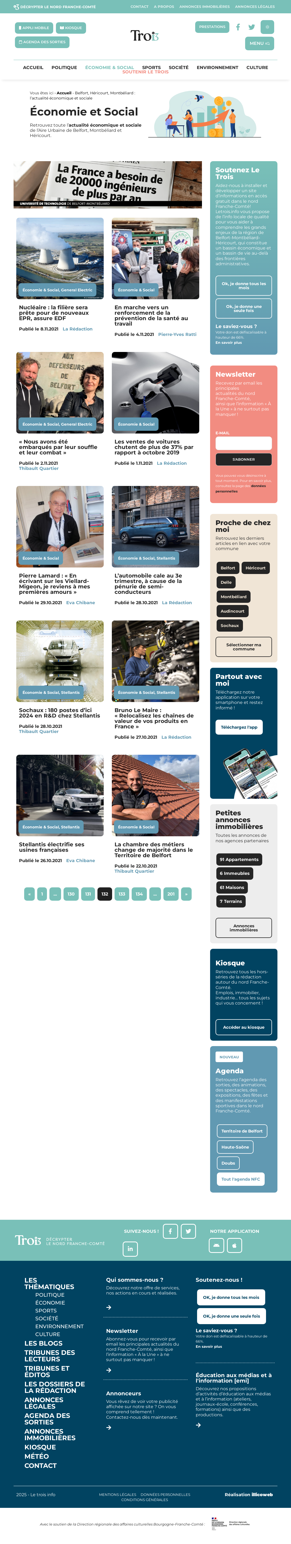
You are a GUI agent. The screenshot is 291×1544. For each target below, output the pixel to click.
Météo (36, 1459)
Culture (257, 68)
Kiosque (40, 1450)
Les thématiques (49, 1286)
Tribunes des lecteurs (49, 1358)
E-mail (222, 433)
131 (90, 892)
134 (141, 892)
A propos (164, 6)
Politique (64, 68)
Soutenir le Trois (145, 72)
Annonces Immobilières (204, 6)
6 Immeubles (235, 874)
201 (173, 892)
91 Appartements (239, 860)
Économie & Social (109, 68)
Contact (139, 6)
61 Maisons (232, 887)
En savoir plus (229, 343)
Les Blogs (43, 1346)
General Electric (76, 290)
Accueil (33, 68)
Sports (151, 68)
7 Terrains (231, 901)
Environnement (217, 68)
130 (73, 892)
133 (123, 892)
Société (179, 68)
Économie (50, 1305)
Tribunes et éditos (46, 1374)
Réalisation (249, 1497)
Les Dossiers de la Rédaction (54, 1390)
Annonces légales (255, 6)
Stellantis (166, 558)
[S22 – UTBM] (108, 207)
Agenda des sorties (47, 1421)
